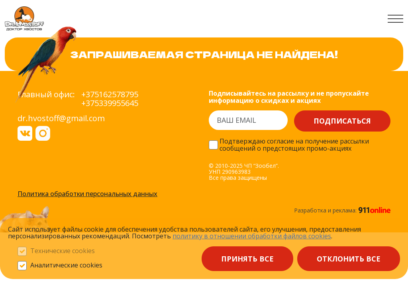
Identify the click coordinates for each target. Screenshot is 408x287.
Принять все (247, 258)
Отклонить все (349, 258)
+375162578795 (109, 94)
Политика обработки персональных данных (87, 194)
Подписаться (342, 121)
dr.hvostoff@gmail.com (61, 118)
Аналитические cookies (66, 265)
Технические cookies (62, 251)
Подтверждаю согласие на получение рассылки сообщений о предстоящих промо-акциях (294, 145)
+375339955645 (109, 103)
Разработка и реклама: (342, 210)
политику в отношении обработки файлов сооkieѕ (252, 236)
